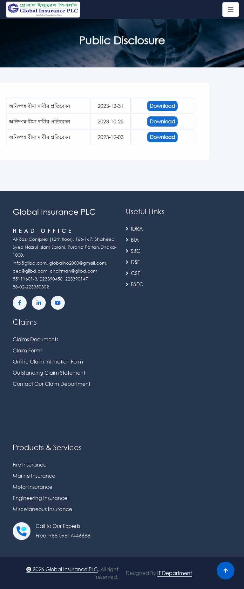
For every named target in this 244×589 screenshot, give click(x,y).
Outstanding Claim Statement (49, 372)
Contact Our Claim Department (51, 383)
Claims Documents (35, 339)
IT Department (174, 573)
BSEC (134, 284)
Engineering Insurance (40, 498)
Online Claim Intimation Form (48, 361)
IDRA (134, 228)
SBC (133, 250)
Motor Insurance (32, 486)
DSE (133, 262)
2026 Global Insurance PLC (62, 569)
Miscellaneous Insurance (42, 509)
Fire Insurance (29, 464)
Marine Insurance (34, 475)
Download (141, 105)
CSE (133, 273)
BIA (132, 239)
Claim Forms (27, 350)
